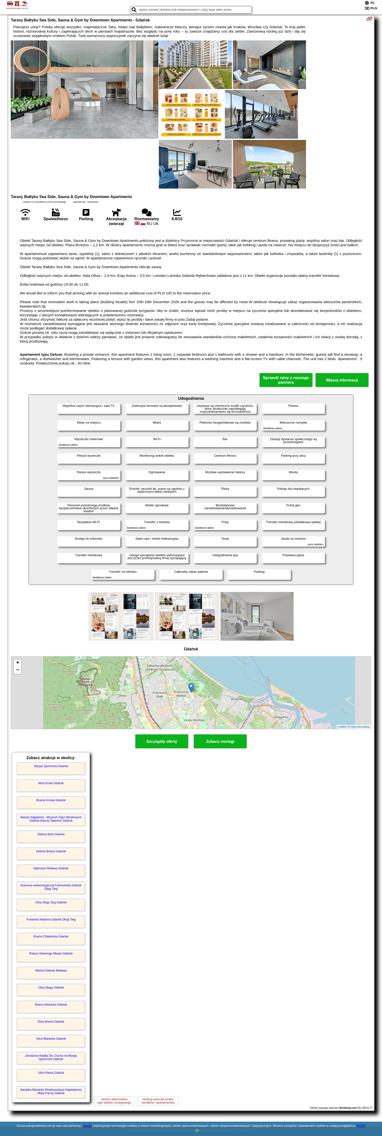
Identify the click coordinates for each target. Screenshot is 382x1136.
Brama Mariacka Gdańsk (51, 1004)
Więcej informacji (342, 380)
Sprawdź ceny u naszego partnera (286, 380)
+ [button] (17, 663)
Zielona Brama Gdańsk (51, 851)
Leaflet (342, 726)
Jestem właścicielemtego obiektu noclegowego (114, 1101)
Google (87, 1125)
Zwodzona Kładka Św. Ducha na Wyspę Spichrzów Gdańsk (51, 1057)
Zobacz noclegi (220, 741)
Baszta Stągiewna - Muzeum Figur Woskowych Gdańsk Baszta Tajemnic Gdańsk (51, 819)
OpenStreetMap (360, 726)
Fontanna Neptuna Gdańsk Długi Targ (51, 919)
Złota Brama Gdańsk (51, 1021)
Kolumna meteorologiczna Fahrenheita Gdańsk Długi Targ (51, 887)
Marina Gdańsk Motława (51, 970)
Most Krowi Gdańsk (51, 783)
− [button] (17, 670)
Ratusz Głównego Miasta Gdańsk (51, 953)
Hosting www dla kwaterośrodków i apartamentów (158, 1101)
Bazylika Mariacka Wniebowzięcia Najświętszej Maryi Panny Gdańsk (50, 1091)
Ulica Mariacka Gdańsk (51, 1038)
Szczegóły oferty (161, 741)
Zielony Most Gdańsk (51, 834)
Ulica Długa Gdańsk (51, 987)
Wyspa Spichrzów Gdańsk (51, 766)
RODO (361, 1125)
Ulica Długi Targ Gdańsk (51, 902)
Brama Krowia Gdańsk (51, 800)
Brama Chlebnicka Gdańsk (51, 936)
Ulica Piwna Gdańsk (51, 1072)
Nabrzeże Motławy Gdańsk (51, 868)
